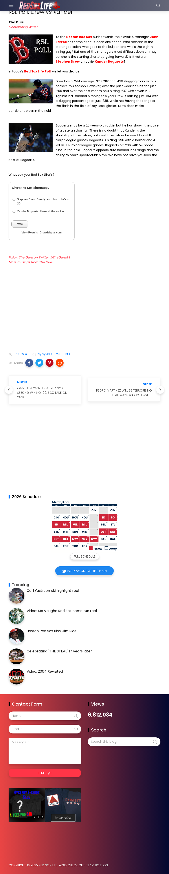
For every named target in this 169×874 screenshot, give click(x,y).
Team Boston (97, 865)
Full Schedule (85, 556)
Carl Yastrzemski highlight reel (53, 590)
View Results (30, 232)
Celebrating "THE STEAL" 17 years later (59, 651)
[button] (29, 363)
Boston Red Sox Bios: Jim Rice (52, 631)
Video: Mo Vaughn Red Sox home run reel (62, 610)
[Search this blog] (124, 741)
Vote (20, 224)
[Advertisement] (84, 314)
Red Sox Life (48, 865)
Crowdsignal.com (51, 232)
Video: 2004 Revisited (45, 671)
